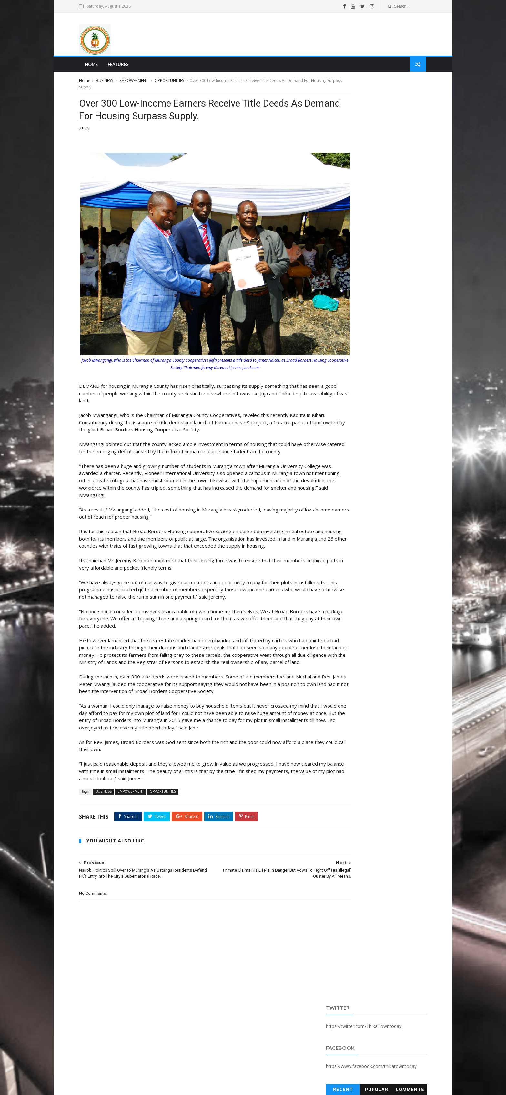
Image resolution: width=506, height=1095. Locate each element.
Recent (338, 166)
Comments (402, 166)
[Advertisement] (300, 35)
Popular (369, 166)
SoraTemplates (123, 1086)
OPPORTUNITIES (178, 83)
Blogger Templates (186, 1086)
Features (126, 66)
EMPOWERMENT (143, 83)
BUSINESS (113, 83)
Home (99, 66)
